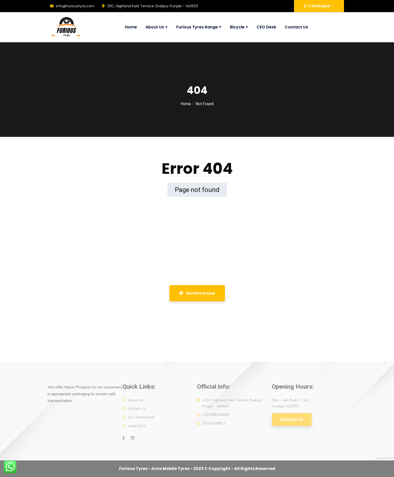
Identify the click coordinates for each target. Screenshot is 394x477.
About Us (135, 400)
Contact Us (137, 408)
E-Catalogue (319, 6)
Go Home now (197, 293)
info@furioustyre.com (72, 6)
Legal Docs (137, 425)
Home (185, 103)
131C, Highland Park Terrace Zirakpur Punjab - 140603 (150, 6)
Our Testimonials (141, 417)
